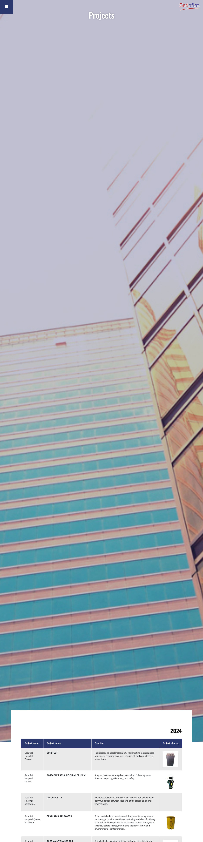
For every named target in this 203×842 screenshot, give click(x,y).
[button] (170, 759)
